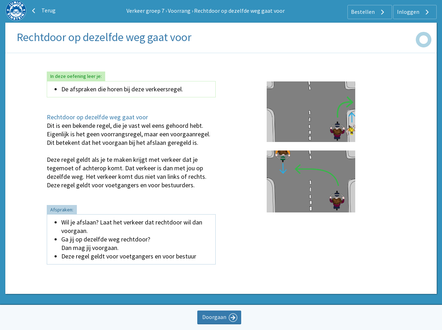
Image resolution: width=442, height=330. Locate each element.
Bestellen (368, 12)
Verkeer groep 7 (145, 10)
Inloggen (414, 12)
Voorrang (179, 10)
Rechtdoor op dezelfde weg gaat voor (239, 10)
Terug (43, 11)
